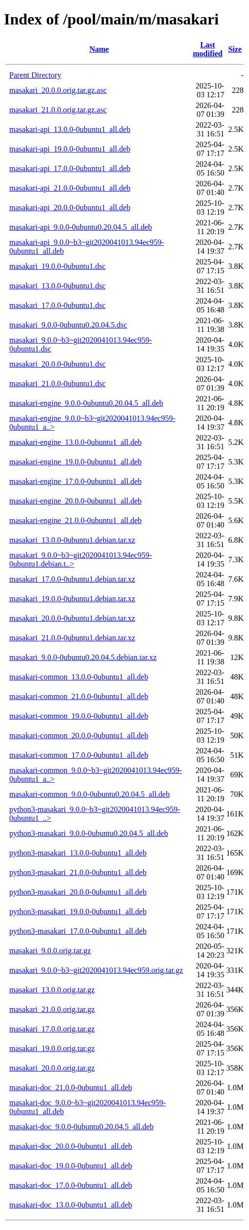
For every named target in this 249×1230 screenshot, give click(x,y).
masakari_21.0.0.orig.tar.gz (52, 1009)
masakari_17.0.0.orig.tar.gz (52, 1029)
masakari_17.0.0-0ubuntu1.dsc (57, 305)
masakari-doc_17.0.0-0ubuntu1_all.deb (70, 1185)
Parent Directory (35, 75)
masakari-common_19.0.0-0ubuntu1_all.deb (78, 716)
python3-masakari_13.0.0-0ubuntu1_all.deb (77, 853)
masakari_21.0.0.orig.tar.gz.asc (58, 110)
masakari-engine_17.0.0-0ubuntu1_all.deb (75, 481)
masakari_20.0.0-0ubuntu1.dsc (57, 364)
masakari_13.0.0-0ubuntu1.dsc (57, 286)
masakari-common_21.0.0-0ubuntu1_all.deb (78, 696)
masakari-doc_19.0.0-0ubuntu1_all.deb (70, 1166)
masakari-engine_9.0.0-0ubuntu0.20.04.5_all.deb (86, 403)
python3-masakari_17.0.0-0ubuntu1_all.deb (77, 931)
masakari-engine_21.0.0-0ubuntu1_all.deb (75, 520)
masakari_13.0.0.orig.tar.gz (52, 990)
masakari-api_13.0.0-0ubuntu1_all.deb (70, 129)
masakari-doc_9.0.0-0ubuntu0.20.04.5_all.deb (81, 1126)
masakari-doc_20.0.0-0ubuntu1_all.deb (70, 1146)
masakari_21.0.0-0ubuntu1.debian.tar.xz (72, 638)
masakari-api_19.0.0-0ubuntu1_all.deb (70, 149)
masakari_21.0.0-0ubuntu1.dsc (57, 383)
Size (235, 49)
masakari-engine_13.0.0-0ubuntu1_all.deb (75, 442)
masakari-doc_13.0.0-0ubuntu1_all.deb (70, 1205)
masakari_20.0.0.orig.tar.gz (52, 1068)
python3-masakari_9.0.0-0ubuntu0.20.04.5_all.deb (88, 833)
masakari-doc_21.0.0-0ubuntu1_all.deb (70, 1087)
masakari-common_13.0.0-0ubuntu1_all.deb (78, 677)
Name (99, 49)
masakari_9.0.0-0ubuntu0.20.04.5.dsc (68, 325)
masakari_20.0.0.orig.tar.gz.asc (58, 90)
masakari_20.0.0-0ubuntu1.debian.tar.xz (72, 618)
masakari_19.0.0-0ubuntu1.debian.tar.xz (72, 598)
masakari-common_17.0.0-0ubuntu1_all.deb (78, 755)
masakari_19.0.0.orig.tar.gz (52, 1048)
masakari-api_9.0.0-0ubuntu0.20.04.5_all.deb (80, 227)
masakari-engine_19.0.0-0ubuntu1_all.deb (75, 462)
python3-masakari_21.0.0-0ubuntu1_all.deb (77, 872)
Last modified (207, 49)
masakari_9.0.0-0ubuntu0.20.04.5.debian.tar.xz (83, 657)
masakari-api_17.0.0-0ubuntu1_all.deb (70, 168)
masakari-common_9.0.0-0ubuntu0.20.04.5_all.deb (89, 794)
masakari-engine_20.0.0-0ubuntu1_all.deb (75, 501)
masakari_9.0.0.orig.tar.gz (50, 950)
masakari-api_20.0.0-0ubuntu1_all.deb (70, 207)
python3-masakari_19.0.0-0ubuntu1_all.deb (77, 911)
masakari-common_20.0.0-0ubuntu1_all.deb (78, 735)
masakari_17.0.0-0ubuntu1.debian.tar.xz (72, 579)
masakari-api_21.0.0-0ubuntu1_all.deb (70, 188)
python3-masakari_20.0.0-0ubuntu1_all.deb (77, 892)
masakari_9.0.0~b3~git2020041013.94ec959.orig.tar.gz (96, 970)
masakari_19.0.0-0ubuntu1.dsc (57, 266)
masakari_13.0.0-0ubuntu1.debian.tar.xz (72, 540)
